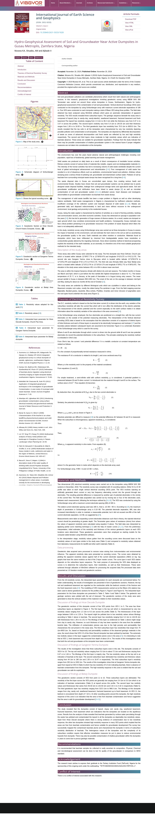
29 (21, 307)
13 (129, 204)
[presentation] (99, 360)
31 (99, 699)
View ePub (129, 30)
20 (99, 515)
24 (40, 313)
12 (126, 204)
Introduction (22, 70)
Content (18, 57)
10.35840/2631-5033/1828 (52, 32)
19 (128, 507)
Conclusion (22, 84)
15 (103, 282)
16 (119, 311)
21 (122, 527)
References (39, 57)
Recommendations (25, 87)
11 (99, 192)
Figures (25, 57)
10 (97, 192)
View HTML (129, 23)
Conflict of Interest (24, 94)
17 (133, 323)
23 (121, 636)
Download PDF (130, 19)
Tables (31, 57)
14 (66, 218)
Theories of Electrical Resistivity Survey (32, 73)
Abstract (21, 66)
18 (92, 417)
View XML (129, 26)
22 (78, 588)
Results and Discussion (26, 80)
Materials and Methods (26, 77)
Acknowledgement (24, 91)
